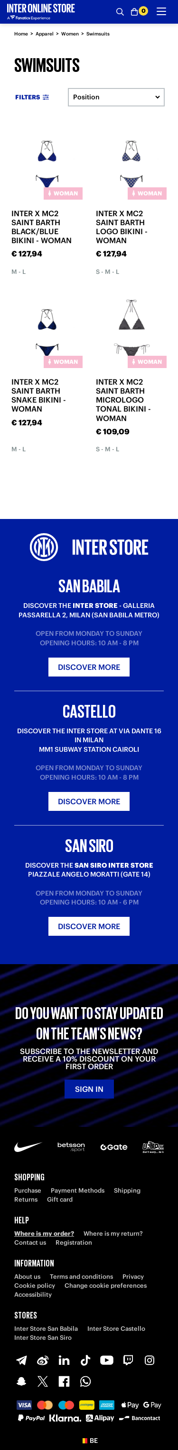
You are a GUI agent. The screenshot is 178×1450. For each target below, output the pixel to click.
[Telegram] (21, 1360)
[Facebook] (64, 1381)
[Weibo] (43, 1360)
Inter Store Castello (116, 1329)
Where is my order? (44, 1234)
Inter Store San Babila (46, 1329)
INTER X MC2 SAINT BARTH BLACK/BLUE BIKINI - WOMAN (41, 227)
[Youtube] (107, 1360)
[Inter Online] (41, 12)
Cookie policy (34, 1286)
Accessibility (33, 1295)
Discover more (89, 667)
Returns (25, 1199)
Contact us (30, 1243)
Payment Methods (77, 1190)
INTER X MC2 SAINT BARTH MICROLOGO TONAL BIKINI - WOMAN (123, 400)
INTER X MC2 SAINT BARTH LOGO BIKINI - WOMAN (122, 227)
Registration (74, 1243)
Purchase (27, 1190)
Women (70, 34)
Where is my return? (113, 1234)
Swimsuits (98, 34)
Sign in (89, 1089)
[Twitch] (128, 1360)
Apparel (45, 34)
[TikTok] (85, 1360)
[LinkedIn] (64, 1360)
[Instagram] (149, 1360)
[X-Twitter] (43, 1381)
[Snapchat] (21, 1381)
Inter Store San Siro (43, 1338)
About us (27, 1277)
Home (21, 34)
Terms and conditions (81, 1277)
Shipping (127, 1190)
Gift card (60, 1199)
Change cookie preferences (106, 1286)
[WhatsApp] (85, 1381)
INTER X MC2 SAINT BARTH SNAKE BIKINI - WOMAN (38, 395)
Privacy (133, 1277)
